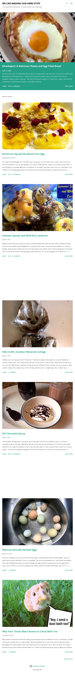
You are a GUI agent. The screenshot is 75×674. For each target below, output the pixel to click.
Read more (69, 86)
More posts (68, 659)
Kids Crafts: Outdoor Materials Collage (24, 351)
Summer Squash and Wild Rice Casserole (25, 235)
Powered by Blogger (37, 666)
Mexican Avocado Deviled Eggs (19, 549)
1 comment (12, 372)
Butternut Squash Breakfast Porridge (23, 153)
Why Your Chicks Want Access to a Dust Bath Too (29, 631)
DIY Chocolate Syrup (13, 433)
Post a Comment (14, 86)
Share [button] (4, 86)
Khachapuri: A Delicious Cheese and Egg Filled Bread (31, 66)
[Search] (67, 3)
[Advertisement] (37, 279)
